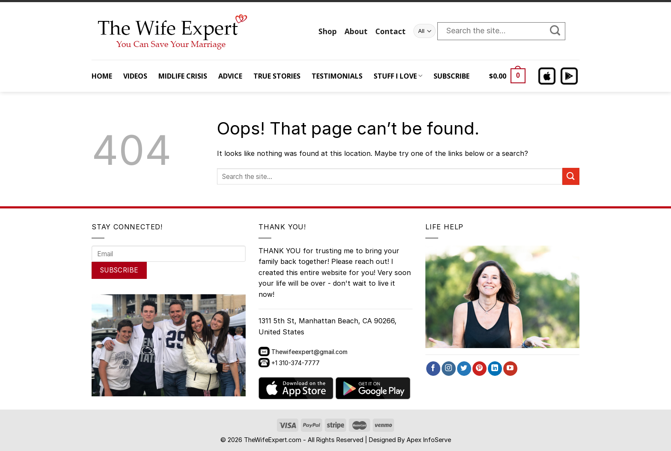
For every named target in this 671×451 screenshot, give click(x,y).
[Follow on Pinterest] (479, 368)
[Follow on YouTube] (510, 368)
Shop (327, 31)
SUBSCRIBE (451, 76)
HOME (102, 76)
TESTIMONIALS (337, 76)
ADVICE (230, 76)
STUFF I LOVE (398, 76)
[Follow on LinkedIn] (495, 368)
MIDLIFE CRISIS (182, 76)
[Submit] (559, 31)
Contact (390, 31)
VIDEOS (135, 76)
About (356, 31)
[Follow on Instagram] (449, 368)
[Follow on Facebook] (433, 368)
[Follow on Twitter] (464, 368)
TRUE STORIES (276, 76)
